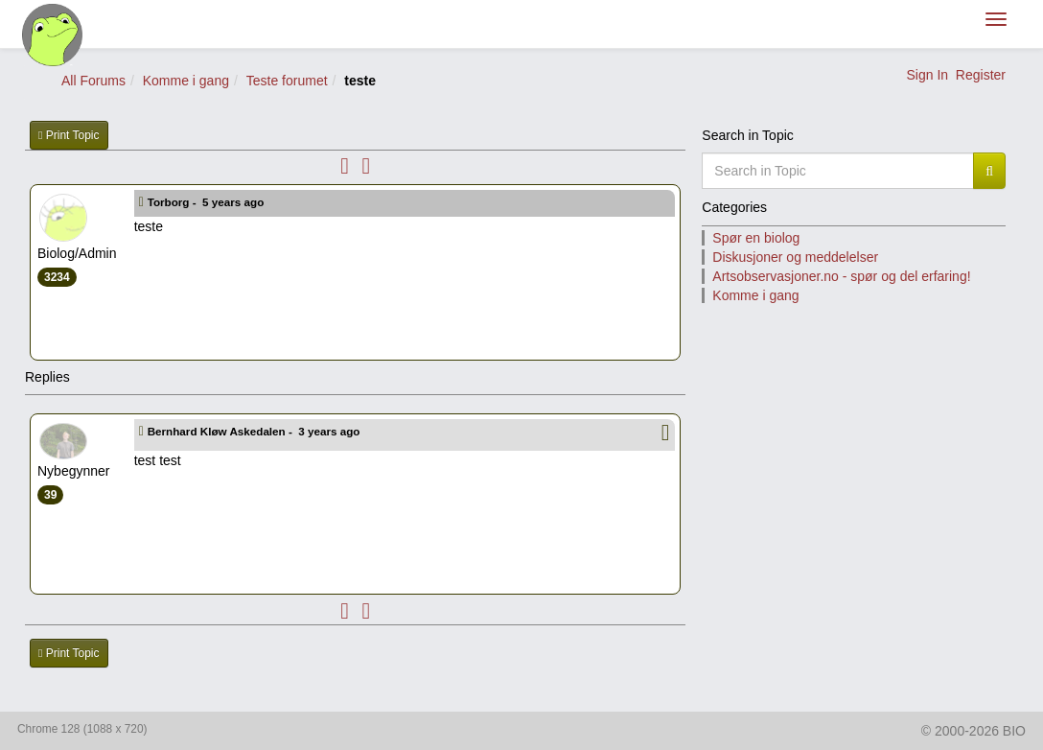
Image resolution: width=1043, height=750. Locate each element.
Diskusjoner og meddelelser (795, 257)
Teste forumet (287, 80)
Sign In (927, 74)
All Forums (93, 80)
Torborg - (207, 202)
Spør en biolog (756, 238)
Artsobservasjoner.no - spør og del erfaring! (841, 276)
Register (981, 74)
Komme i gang (186, 80)
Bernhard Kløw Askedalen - (255, 431)
